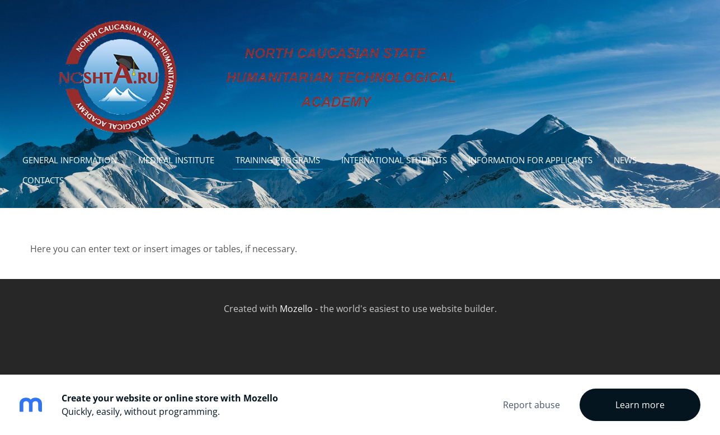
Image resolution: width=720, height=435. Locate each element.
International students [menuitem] (394, 160)
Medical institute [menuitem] (176, 160)
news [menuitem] (625, 160)
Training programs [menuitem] (278, 160)
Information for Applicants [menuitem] (530, 160)
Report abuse (531, 405)
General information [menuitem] (69, 160)
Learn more (640, 405)
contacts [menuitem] (43, 180)
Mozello (296, 308)
